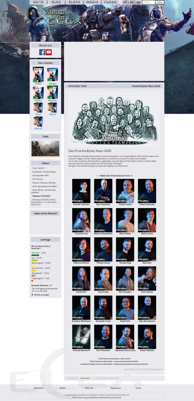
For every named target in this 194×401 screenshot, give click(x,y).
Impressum (115, 388)
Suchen (159, 2)
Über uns (89, 388)
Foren (138, 388)
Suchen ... (142, 0)
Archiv (62, 388)
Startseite (39, 388)
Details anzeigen (40, 294)
